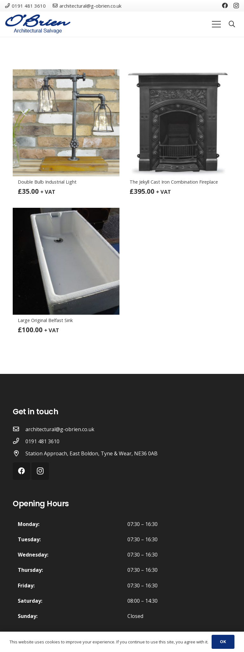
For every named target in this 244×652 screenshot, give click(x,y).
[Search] (232, 24)
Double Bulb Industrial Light (47, 182)
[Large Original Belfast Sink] (66, 261)
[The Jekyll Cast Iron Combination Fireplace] (178, 122)
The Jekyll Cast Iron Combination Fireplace (174, 182)
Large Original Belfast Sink (45, 320)
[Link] (38, 24)
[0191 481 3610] (19, 441)
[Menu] (216, 24)
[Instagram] (236, 6)
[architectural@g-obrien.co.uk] (19, 429)
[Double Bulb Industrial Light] (66, 122)
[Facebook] (225, 5)
